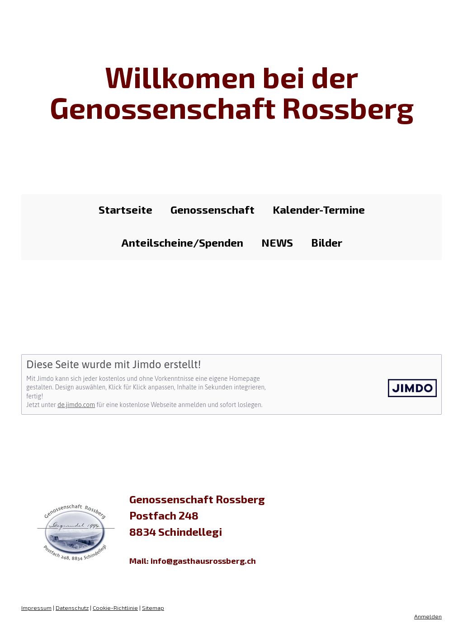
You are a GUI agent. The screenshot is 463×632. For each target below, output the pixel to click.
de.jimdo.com (76, 404)
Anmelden (428, 616)
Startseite (125, 209)
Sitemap (153, 607)
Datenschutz (72, 607)
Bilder (326, 242)
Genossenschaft (212, 209)
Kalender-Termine (319, 209)
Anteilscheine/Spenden (182, 242)
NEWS (277, 242)
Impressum (36, 607)
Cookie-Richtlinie (115, 607)
